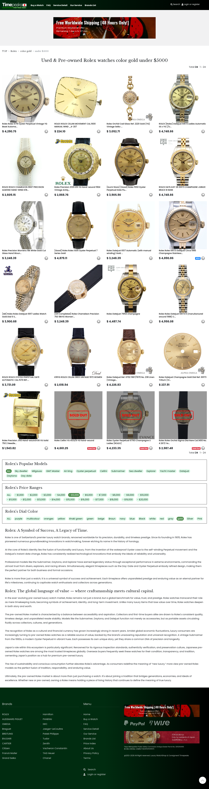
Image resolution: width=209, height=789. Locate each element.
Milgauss (37, 471)
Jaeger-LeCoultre (53, 729)
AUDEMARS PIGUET (12, 719)
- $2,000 (32, 495)
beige (101, 518)
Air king (68, 471)
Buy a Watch (37, 5)
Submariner (118, 471)
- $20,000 (142, 499)
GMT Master (53, 471)
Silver (190, 518)
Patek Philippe (51, 733)
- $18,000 (113, 499)
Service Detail (60, 5)
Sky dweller (21, 471)
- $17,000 (99, 499)
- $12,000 (26, 499)
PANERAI (47, 719)
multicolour (33, 518)
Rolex (14, 51)
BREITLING (7, 733)
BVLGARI (6, 738)
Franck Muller (9, 753)
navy (122, 518)
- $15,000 (69, 499)
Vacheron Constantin (55, 748)
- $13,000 (40, 499)
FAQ (48, 5)
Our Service (76, 5)
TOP (4, 51)
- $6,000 (88, 495)
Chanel (47, 758)
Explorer (151, 471)
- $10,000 (143, 495)
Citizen (6, 748)
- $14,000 (55, 499)
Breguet (6, 729)
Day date (26, 475)
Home (86, 714)
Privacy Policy (91, 753)
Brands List (90, 5)
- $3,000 (46, 495)
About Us (88, 748)
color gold (25, 51)
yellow (61, 518)
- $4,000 (60, 495)
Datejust (184, 471)
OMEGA (6, 724)
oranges (48, 518)
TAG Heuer (49, 753)
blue (132, 518)
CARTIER (6, 743)
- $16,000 (84, 499)
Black (142, 518)
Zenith (46, 743)
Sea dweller (135, 471)
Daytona (12, 475)
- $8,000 (115, 495)
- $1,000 (19, 495)
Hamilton (48, 714)
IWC (45, 724)
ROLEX (5, 714)
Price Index (89, 743)
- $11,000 (12, 499)
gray (170, 518)
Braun (112, 518)
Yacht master (167, 471)
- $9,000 (129, 495)
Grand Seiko (9, 758)
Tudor (46, 738)
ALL (9, 471)
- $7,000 (101, 495)
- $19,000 (127, 499)
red (162, 518)
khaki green (76, 518)
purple (18, 518)
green (90, 518)
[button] (46, 131)
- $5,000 (74, 495)
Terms (86, 758)
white (152, 518)
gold (180, 518)
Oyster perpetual (86, 471)
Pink (199, 518)
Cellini (103, 471)
